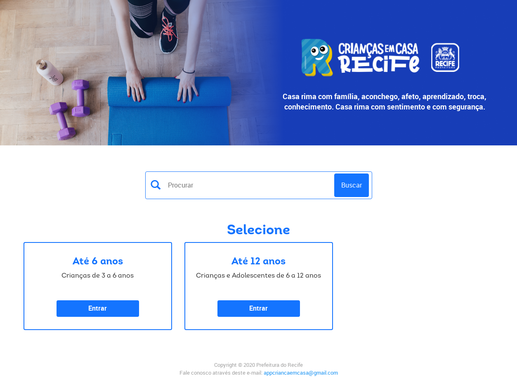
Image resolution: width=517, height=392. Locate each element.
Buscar (351, 185)
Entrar (97, 308)
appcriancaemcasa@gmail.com (301, 372)
